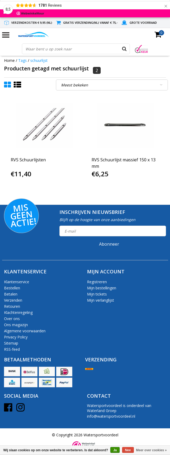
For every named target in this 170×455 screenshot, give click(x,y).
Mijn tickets (97, 294)
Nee (128, 450)
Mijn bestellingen (101, 287)
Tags (22, 60)
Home (9, 60)
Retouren (12, 306)
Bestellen (12, 287)
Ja (115, 450)
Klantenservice (16, 281)
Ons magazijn (16, 324)
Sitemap (11, 343)
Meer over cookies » (151, 450)
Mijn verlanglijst (100, 300)
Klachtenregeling (18, 312)
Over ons (12, 318)
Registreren (97, 281)
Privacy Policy (16, 337)
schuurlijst (39, 60)
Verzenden (13, 300)
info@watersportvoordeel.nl (111, 416)
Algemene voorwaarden (25, 330)
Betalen (10, 294)
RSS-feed (12, 349)
